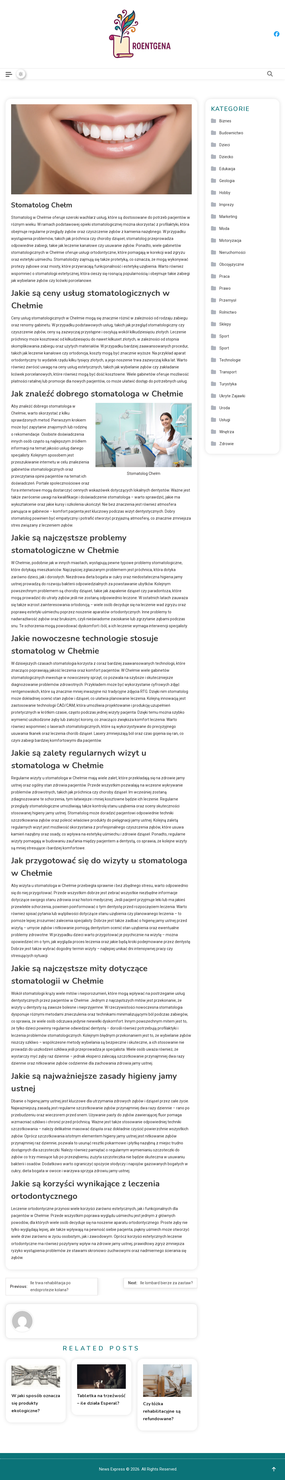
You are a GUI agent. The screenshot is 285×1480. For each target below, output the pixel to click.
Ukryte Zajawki (232, 396)
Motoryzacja (230, 240)
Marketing (228, 216)
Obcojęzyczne (231, 264)
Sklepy (225, 324)
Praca (224, 276)
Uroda (224, 408)
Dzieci (224, 145)
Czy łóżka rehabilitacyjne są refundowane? (162, 1411)
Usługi (224, 420)
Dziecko (226, 157)
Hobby (224, 192)
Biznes (225, 121)
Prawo (225, 288)
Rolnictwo (228, 312)
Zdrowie (226, 444)
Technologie (230, 360)
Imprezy (226, 204)
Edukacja (227, 169)
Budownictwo (231, 133)
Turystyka (228, 384)
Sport (224, 336)
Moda (224, 228)
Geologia (227, 181)
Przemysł (227, 300)
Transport (228, 372)
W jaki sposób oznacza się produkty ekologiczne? (35, 1403)
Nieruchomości (232, 252)
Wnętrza (226, 432)
